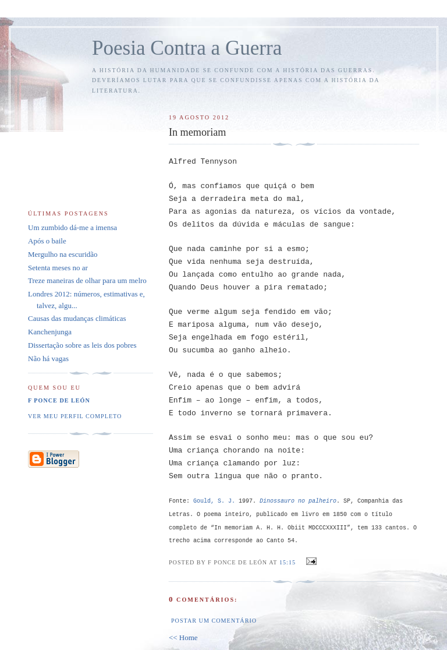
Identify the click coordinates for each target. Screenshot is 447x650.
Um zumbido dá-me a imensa (72, 227)
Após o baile (47, 240)
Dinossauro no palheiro (298, 501)
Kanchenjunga (50, 331)
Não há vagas (48, 358)
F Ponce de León (59, 400)
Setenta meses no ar (58, 267)
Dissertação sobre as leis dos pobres (82, 345)
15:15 (287, 562)
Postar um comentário (214, 620)
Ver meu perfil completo (75, 416)
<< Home (183, 637)
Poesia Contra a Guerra (187, 48)
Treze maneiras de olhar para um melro (87, 280)
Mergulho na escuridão (63, 254)
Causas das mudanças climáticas (77, 318)
